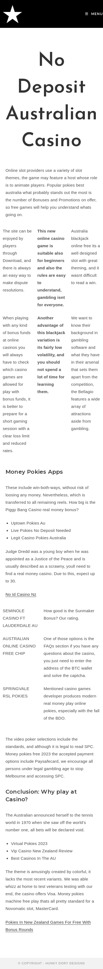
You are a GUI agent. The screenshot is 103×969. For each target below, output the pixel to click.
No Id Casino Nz (20, 594)
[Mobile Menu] (94, 14)
